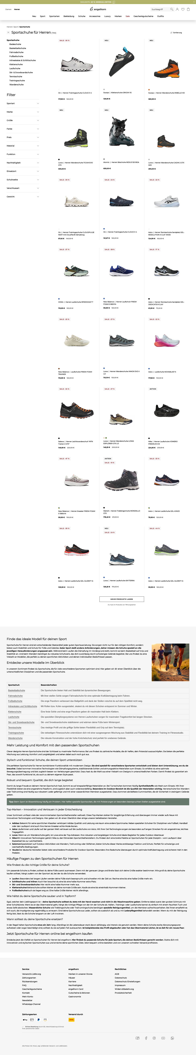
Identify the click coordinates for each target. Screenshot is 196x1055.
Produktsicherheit (123, 993)
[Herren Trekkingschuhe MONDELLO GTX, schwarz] (104, 507)
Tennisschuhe (14, 727)
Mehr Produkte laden (121, 599)
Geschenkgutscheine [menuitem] (143, 16)
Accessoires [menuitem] (94, 16)
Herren (9, 27)
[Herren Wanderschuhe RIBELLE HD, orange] (149, 89)
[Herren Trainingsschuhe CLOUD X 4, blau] (104, 228)
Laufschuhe (13, 717)
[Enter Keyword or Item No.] (160, 9)
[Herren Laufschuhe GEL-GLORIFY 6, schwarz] (59, 577)
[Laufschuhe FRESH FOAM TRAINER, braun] (59, 368)
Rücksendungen (29, 981)
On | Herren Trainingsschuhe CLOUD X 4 (75, 93)
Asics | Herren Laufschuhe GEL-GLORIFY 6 (75, 581)
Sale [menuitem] (128, 16)
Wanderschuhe (15, 738)
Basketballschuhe (16, 690)
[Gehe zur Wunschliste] (183, 9)
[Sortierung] (179, 32)
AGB (117, 974)
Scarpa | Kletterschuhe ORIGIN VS (117, 93)
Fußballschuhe (15, 701)
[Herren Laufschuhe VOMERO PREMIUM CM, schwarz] (149, 438)
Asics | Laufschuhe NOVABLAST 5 (162, 372)
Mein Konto (27, 996)
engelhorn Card (75, 989)
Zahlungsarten (29, 978)
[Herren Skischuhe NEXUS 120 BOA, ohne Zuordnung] (104, 159)
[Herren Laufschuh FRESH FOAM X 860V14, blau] (104, 298)
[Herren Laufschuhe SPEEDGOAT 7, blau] (59, 299)
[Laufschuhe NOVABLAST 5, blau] (149, 368)
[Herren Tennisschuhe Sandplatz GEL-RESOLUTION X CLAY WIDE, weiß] (149, 229)
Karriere (72, 981)
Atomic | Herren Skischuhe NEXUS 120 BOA (121, 162)
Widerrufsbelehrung (124, 989)
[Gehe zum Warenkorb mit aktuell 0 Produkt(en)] (188, 9)
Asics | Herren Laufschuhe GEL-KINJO (164, 511)
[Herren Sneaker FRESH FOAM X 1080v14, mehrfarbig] (59, 508)
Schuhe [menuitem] (81, 16)
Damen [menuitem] (8, 9)
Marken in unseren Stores (80, 974)
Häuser (71, 978)
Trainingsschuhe (16, 733)
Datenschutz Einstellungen (127, 981)
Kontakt (26, 993)
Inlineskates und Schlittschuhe (22, 706)
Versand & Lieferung (31, 974)
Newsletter (27, 1000)
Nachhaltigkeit (75, 985)
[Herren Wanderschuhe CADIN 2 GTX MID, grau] (149, 159)
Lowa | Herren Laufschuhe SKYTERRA (119, 581)
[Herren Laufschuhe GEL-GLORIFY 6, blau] (149, 577)
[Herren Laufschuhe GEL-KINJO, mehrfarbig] (149, 508)
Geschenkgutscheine (32, 989)
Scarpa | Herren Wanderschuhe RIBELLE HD (166, 93)
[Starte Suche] (171, 9)
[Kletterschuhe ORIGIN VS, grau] (104, 89)
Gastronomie (74, 996)
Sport (16, 27)
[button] (177, 9)
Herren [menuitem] (17, 9)
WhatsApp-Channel (31, 1004)
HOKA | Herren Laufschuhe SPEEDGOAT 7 (75, 302)
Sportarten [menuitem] (54, 16)
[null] (76, 62)
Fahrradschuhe (15, 696)
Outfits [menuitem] (160, 16)
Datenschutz (121, 978)
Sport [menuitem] (42, 16)
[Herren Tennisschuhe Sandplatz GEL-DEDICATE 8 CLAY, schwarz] (149, 299)
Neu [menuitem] (34, 16)
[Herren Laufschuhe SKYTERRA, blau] (104, 577)
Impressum (120, 985)
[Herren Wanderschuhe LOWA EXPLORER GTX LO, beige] (104, 438)
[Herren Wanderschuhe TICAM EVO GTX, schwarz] (59, 159)
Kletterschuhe (14, 712)
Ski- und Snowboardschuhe (21, 722)
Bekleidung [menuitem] (68, 16)
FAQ (24, 985)
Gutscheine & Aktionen (79, 993)
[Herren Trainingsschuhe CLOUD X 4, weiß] (59, 89)
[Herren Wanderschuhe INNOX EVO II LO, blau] (104, 368)
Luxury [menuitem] (107, 16)
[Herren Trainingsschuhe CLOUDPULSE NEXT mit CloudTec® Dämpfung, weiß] (59, 229)
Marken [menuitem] (118, 16)
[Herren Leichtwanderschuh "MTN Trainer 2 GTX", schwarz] (59, 438)
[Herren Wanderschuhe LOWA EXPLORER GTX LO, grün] (106, 438)
